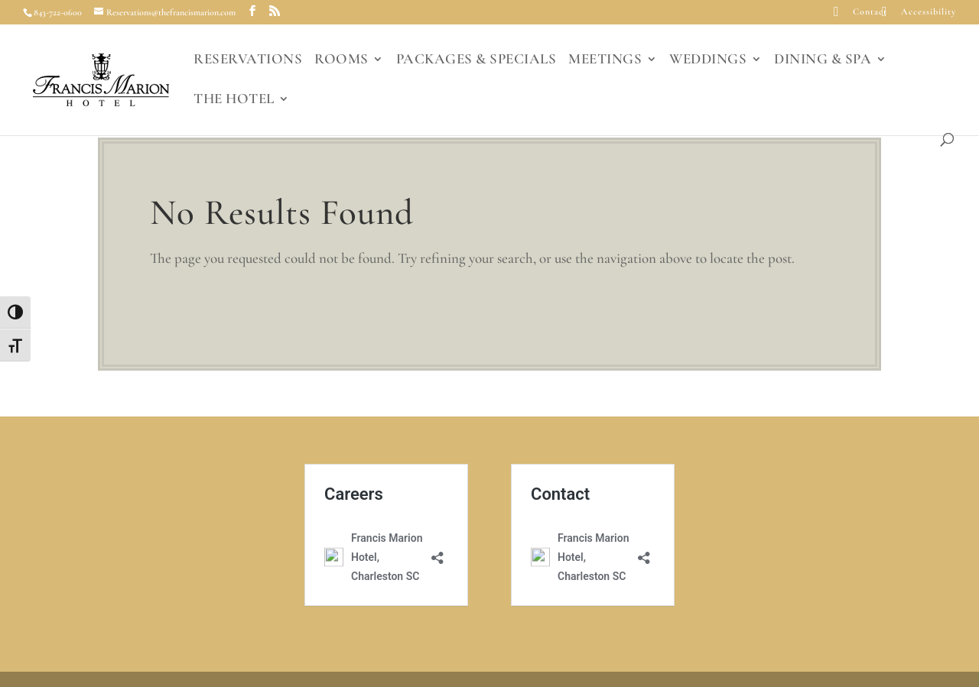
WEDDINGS (707, 60)
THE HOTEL (234, 100)
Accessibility (928, 12)
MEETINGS (605, 60)
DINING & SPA (822, 60)
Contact (870, 12)
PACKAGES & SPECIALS (476, 60)
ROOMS (341, 60)
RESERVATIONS (248, 60)
